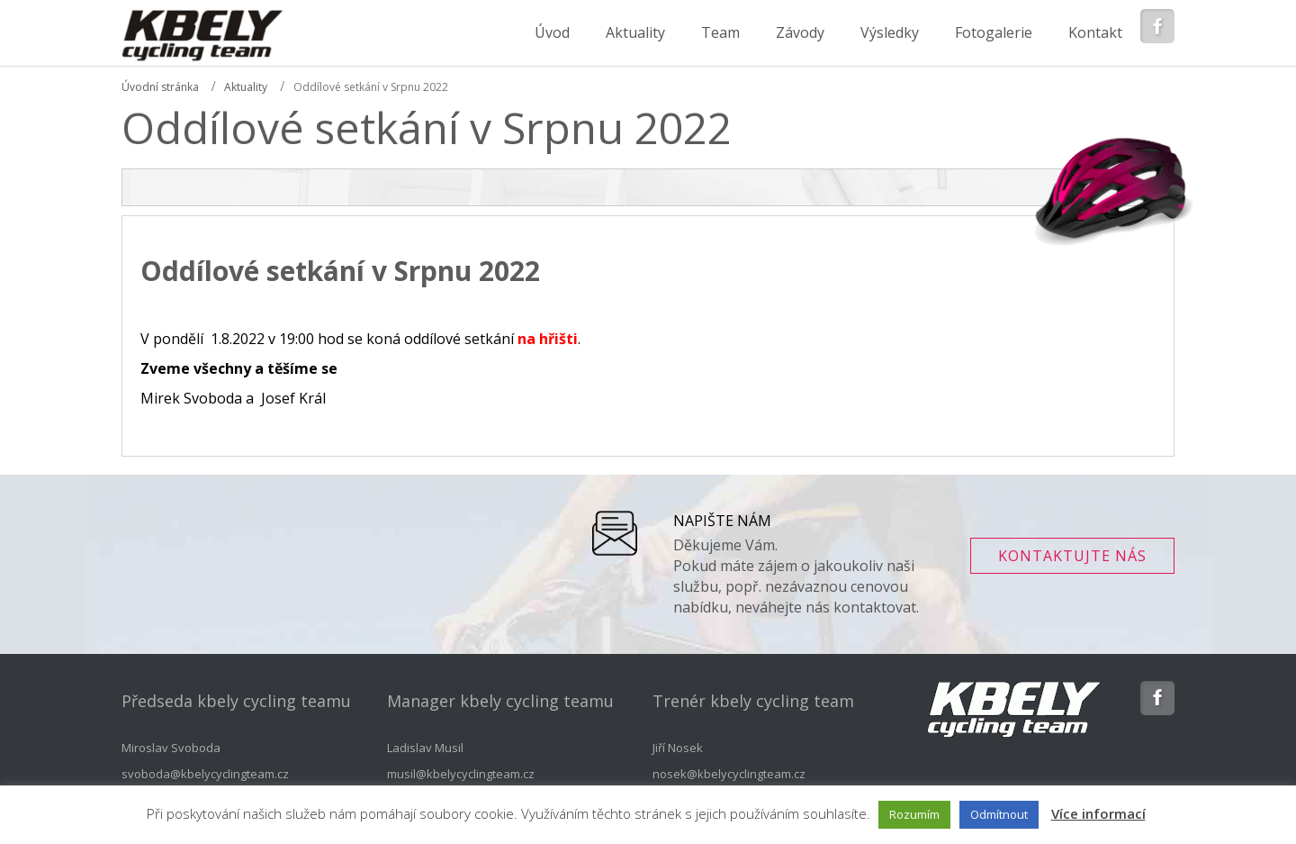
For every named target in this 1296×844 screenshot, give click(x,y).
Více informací (1098, 813)
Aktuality (245, 87)
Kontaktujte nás (1072, 556)
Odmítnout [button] (999, 814)
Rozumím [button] (914, 814)
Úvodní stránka (160, 87)
